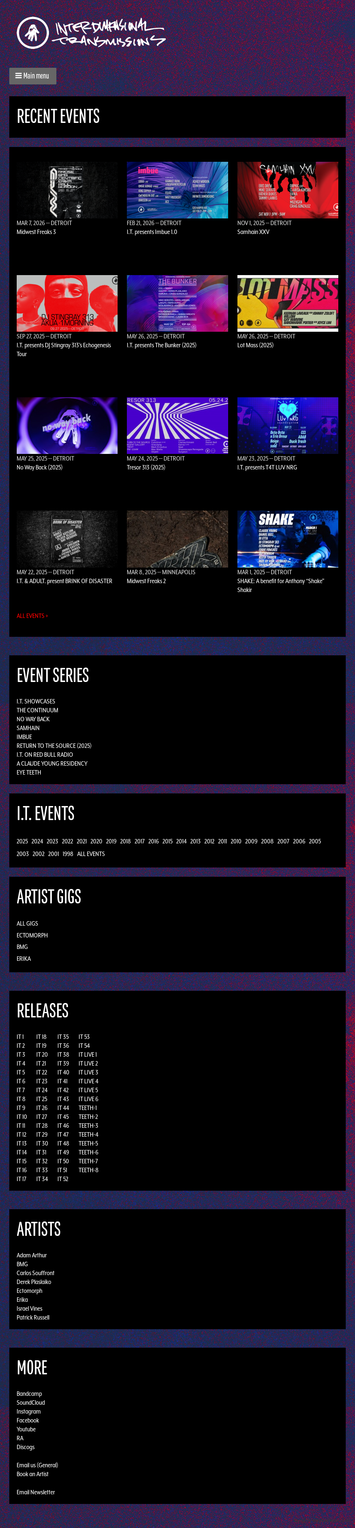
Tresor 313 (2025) (146, 467)
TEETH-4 (88, 1134)
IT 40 (63, 1072)
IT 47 (63, 1134)
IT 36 (63, 1045)
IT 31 (41, 1152)
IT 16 (22, 1170)
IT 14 (22, 1152)
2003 (23, 853)
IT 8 (21, 1099)
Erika (24, 958)
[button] (32, 76)
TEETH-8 (89, 1170)
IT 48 (63, 1143)
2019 (111, 841)
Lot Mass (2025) (255, 345)
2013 (195, 841)
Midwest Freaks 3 (36, 231)
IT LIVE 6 (88, 1099)
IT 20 (42, 1054)
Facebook (28, 1420)
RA (20, 1438)
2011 (222, 841)
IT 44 (63, 1107)
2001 (53, 853)
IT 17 (21, 1179)
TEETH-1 (88, 1107)
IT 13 (22, 1143)
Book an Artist (33, 1474)
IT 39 (63, 1063)
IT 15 (21, 1161)
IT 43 (63, 1099)
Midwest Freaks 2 (146, 581)
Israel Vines (29, 1308)
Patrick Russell (33, 1317)
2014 (181, 841)
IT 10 (22, 1116)
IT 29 (41, 1134)
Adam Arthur (32, 1255)
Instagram (29, 1411)
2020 (96, 841)
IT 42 (63, 1090)
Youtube (26, 1429)
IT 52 (62, 1179)
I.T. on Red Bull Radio (45, 754)
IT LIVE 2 (88, 1063)
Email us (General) (37, 1465)
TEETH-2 (88, 1116)
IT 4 (21, 1063)
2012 (209, 841)
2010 (236, 841)
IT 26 (41, 1107)
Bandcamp (29, 1393)
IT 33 (42, 1170)
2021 (82, 841)
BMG (22, 946)
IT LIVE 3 (88, 1072)
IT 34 (42, 1179)
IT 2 (21, 1045)
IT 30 (42, 1143)
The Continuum (37, 710)
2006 (299, 841)
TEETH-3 (88, 1125)
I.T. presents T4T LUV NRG (267, 467)
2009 (251, 841)
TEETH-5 (88, 1143)
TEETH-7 (88, 1161)
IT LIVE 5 (88, 1090)
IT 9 (21, 1107)
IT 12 (21, 1134)
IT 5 (21, 1072)
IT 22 (41, 1072)
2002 (39, 853)
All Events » (32, 615)
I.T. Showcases (36, 701)
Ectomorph (32, 935)
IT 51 (62, 1170)
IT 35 (63, 1036)
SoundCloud (31, 1402)
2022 (67, 841)
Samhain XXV (253, 231)
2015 (167, 841)
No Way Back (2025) (40, 467)
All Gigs (27, 923)
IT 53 (84, 1036)
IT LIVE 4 (88, 1081)
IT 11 (21, 1125)
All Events (91, 853)
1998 (68, 853)
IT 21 (41, 1063)
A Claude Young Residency (52, 763)
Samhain (28, 728)
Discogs (25, 1447)
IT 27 (41, 1116)
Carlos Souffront (36, 1273)
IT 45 (63, 1116)
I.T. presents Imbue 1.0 (152, 231)
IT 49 (63, 1152)
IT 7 (21, 1090)
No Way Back (33, 719)
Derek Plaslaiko (34, 1281)
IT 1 (20, 1036)
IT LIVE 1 (88, 1054)
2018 (125, 841)
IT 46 (63, 1125)
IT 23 (41, 1081)
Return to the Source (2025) (54, 745)
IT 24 (41, 1090)
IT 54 (84, 1045)
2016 (153, 841)
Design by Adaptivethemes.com (322, 1520)
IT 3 (21, 1054)
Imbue (24, 736)
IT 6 (21, 1081)
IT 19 (41, 1045)
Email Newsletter (36, 1492)
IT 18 (41, 1036)
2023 (52, 841)
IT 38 (63, 1054)
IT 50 (63, 1161)
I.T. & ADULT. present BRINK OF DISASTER (64, 581)
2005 (315, 841)
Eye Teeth (29, 772)
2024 (37, 841)
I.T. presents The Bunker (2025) (162, 345)
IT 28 (42, 1125)
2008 (267, 841)
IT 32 (41, 1161)
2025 (22, 841)
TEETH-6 (88, 1152)
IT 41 (62, 1081)
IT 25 (41, 1099)
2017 (140, 841)
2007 (283, 841)
